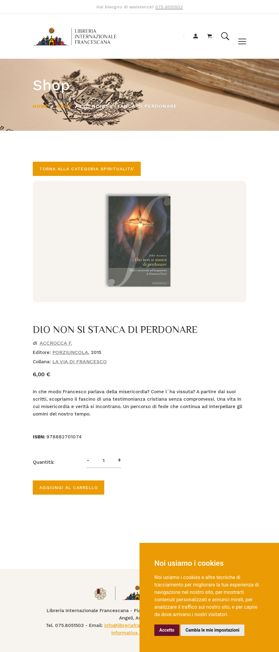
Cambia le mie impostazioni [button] (212, 630)
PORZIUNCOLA (70, 352)
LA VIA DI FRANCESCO (79, 361)
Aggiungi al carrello (68, 487)
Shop (64, 106)
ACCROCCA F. (56, 343)
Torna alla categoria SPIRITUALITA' (86, 168)
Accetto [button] (166, 630)
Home (40, 106)
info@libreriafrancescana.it (135, 625)
